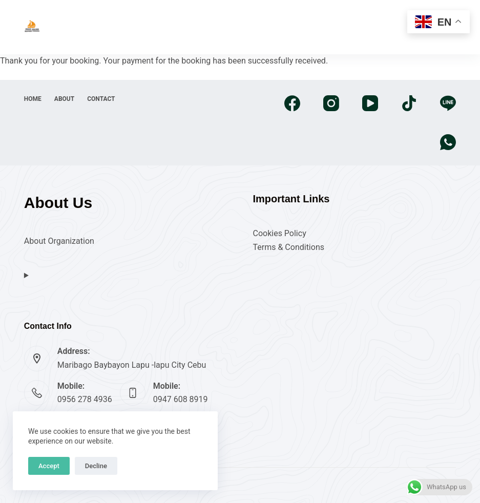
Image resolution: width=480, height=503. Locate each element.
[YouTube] (370, 103)
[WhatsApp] (448, 142)
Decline (96, 466)
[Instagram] (331, 103)
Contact (101, 98)
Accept (48, 466)
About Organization (59, 241)
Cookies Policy (279, 233)
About (64, 98)
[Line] (448, 103)
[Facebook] (292, 103)
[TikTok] (409, 103)
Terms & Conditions (288, 247)
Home (32, 98)
